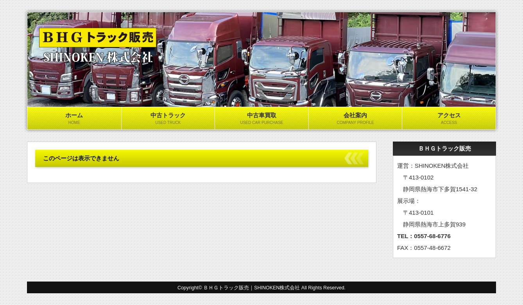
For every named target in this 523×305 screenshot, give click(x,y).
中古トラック (168, 119)
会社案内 (355, 119)
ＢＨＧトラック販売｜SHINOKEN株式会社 (251, 288)
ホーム (74, 119)
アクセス (449, 119)
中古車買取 (261, 119)
